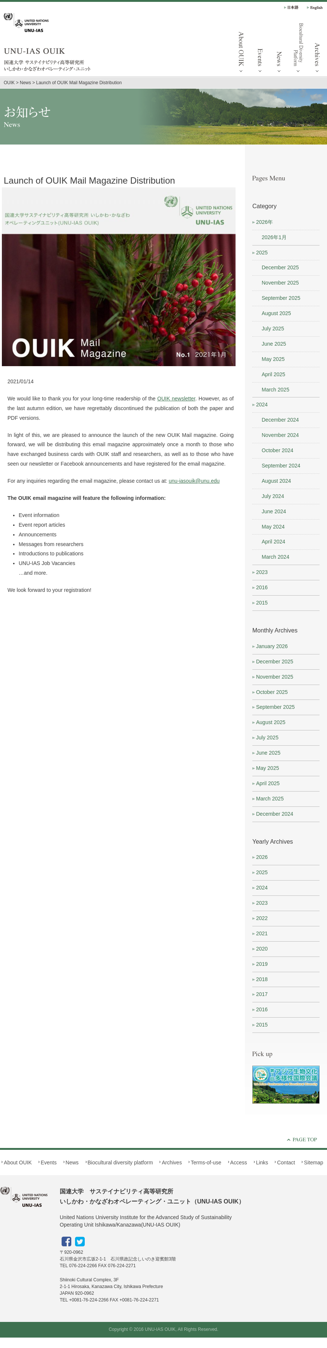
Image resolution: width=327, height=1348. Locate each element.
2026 (262, 857)
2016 (262, 587)
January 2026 (272, 646)
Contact (286, 1162)
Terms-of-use (206, 1162)
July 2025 (273, 329)
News (279, 48)
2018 (262, 979)
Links (262, 1162)
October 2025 (272, 692)
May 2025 (273, 359)
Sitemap (313, 1162)
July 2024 (273, 496)
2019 (262, 964)
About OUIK (241, 48)
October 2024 (277, 450)
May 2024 (273, 527)
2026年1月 (274, 237)
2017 (262, 994)
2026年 (264, 222)
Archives (172, 1162)
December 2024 (280, 420)
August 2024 (276, 481)
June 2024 (274, 511)
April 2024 (273, 542)
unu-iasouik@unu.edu (194, 481)
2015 (262, 603)
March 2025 (275, 390)
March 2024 (275, 557)
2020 (262, 949)
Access (238, 1162)
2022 (262, 918)
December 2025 (280, 267)
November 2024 (280, 435)
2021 (262, 933)
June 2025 (274, 344)
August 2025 (276, 313)
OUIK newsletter (176, 399)
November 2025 (280, 283)
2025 (262, 253)
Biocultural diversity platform (298, 48)
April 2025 (273, 374)
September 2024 (281, 466)
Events (260, 48)
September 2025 (281, 298)
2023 (262, 572)
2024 (262, 404)
